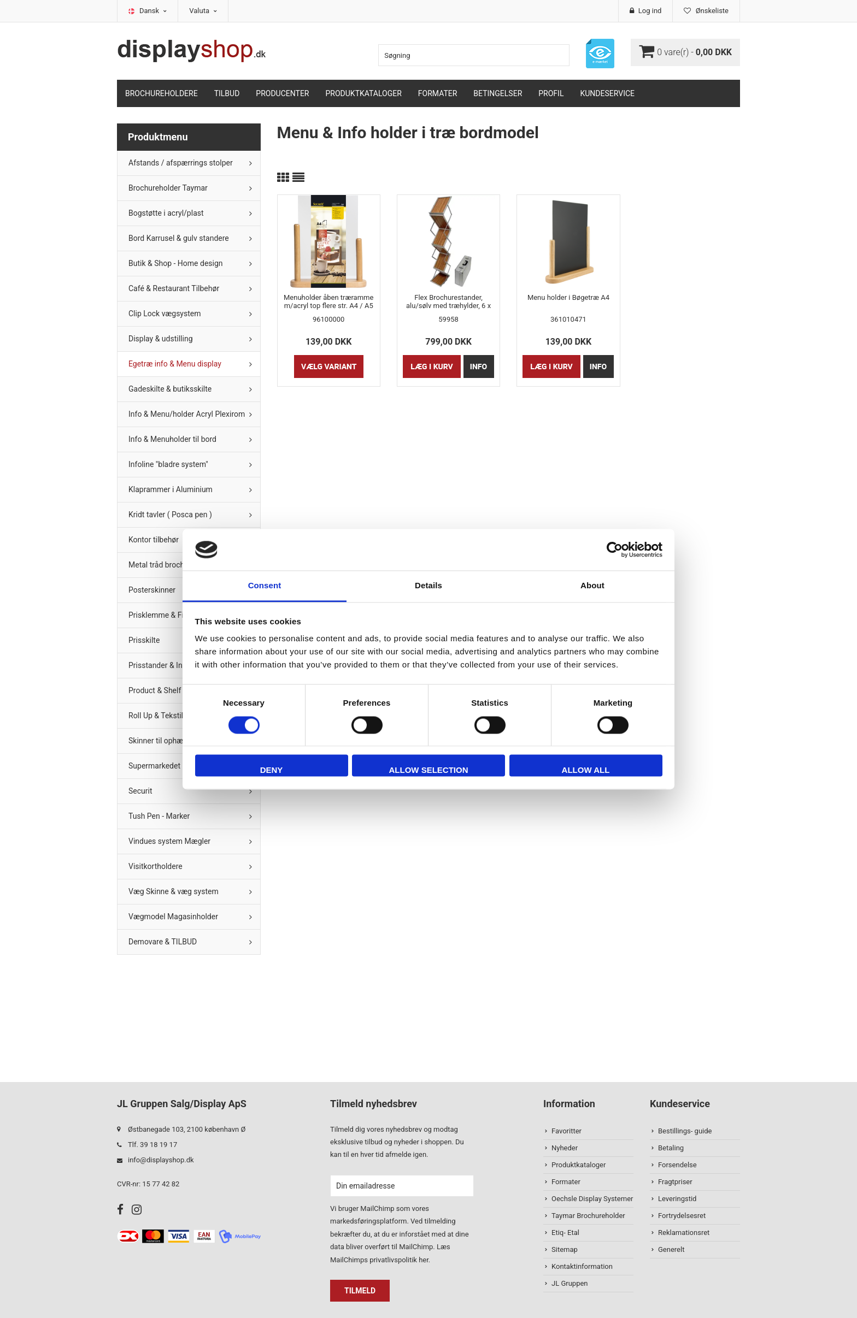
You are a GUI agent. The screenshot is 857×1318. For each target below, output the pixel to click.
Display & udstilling (160, 338)
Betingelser (497, 93)
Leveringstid (677, 1199)
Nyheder (564, 1148)
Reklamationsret (683, 1232)
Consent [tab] (264, 585)
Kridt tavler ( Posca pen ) (170, 514)
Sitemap (564, 1249)
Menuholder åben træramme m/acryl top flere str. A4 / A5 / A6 (328, 301)
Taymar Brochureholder (588, 1215)
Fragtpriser (675, 1182)
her (423, 1260)
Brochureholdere (161, 93)
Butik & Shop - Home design (175, 263)
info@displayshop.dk (161, 1160)
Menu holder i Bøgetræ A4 (568, 297)
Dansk (153, 11)
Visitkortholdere (155, 866)
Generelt (671, 1249)
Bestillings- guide (685, 1131)
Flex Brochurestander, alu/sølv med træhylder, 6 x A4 (448, 301)
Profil (550, 93)
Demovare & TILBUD (162, 941)
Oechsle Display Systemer (592, 1199)
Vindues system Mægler (169, 841)
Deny (271, 770)
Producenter (282, 93)
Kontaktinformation (582, 1266)
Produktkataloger (364, 93)
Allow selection (428, 770)
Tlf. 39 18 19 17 (152, 1144)
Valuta (203, 11)
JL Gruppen (569, 1283)
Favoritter (566, 1131)
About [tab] (592, 585)
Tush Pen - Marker (159, 816)
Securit (140, 791)
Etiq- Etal (565, 1232)
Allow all (586, 770)
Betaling (671, 1148)
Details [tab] (428, 585)
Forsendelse (677, 1165)
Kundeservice (607, 93)
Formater (437, 93)
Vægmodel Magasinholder (173, 916)
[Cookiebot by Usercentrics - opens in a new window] (614, 549)
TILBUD (227, 93)
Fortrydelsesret (682, 1215)
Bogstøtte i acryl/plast (166, 213)
